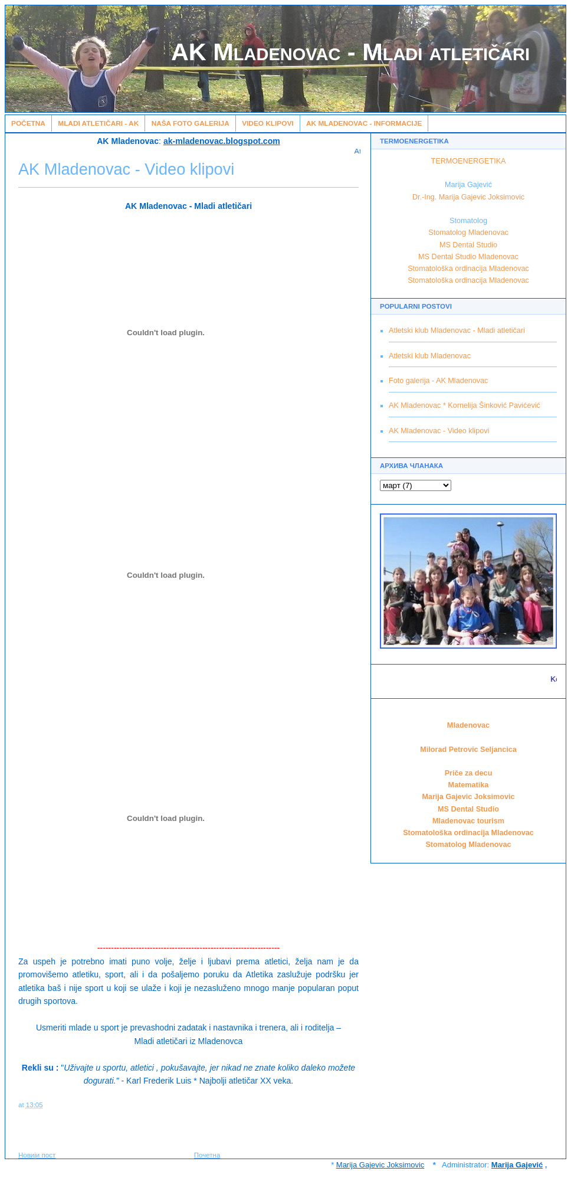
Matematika (468, 785)
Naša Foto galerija (190, 123)
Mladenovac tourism (468, 821)
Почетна (207, 1155)
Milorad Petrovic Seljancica (468, 749)
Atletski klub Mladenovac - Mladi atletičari (457, 330)
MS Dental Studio (468, 245)
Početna (28, 123)
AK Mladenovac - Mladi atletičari (350, 52)
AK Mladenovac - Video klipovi (439, 431)
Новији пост (36, 1155)
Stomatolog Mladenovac (468, 232)
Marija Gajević (517, 1164)
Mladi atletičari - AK (98, 123)
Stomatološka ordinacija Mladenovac (468, 268)
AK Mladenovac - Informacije (364, 123)
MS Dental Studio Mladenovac (468, 257)
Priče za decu (469, 773)
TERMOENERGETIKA (468, 161)
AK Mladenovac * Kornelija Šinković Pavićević (464, 405)
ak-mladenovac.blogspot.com (221, 141)
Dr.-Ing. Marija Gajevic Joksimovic (468, 197)
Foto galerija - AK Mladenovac (438, 381)
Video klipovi (267, 123)
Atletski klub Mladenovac (430, 356)
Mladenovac (468, 725)
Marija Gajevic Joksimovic (468, 797)
